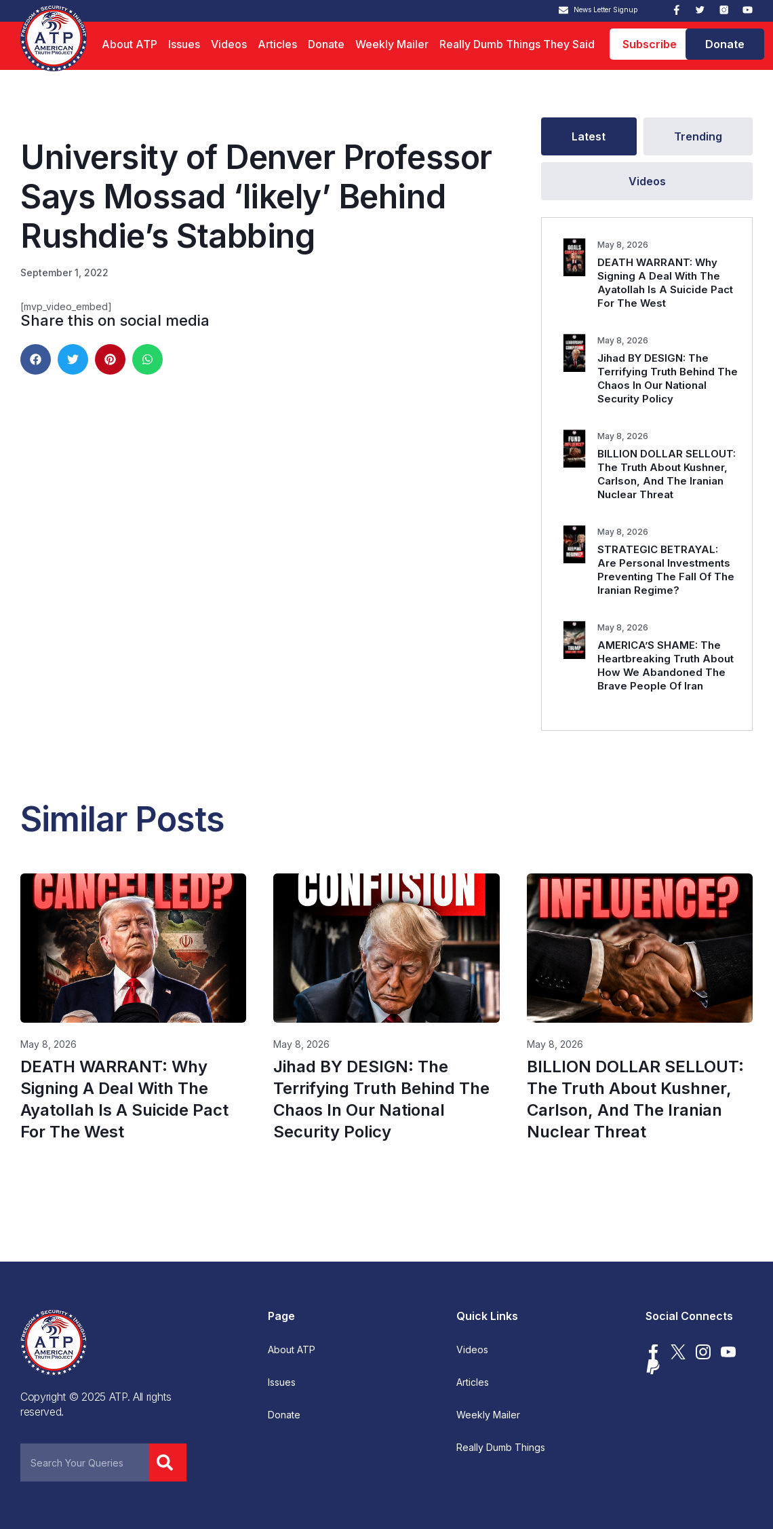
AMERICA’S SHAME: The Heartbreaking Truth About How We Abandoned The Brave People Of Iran (665, 665)
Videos (229, 44)
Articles (277, 44)
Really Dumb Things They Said (517, 44)
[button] (35, 359)
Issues (184, 44)
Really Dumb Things (500, 1447)
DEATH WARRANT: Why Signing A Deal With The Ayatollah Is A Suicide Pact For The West (665, 282)
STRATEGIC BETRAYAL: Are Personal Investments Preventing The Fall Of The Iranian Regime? (665, 570)
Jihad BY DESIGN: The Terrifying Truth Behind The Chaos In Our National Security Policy (667, 378)
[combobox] (84, 1462)
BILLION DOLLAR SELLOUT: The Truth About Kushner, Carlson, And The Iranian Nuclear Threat (666, 474)
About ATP (129, 44)
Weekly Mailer (392, 44)
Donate (326, 44)
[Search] (167, 1462)
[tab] (589, 136)
